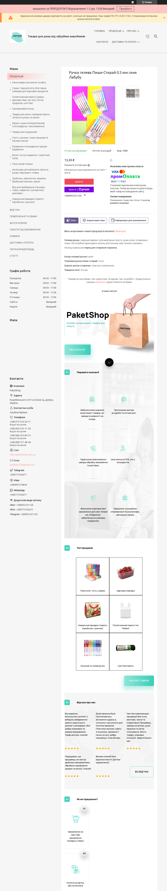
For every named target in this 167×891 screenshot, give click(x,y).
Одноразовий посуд (23, 108)
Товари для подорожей (24, 131)
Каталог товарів (140, 583)
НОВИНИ (15, 236)
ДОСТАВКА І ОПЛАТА (22, 242)
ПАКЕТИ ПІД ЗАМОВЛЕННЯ (25, 229)
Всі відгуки (142, 673)
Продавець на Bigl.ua (83, 885)
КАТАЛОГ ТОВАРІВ (22, 845)
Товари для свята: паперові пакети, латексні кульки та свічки (31, 116)
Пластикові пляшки (22, 163)
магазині (100, 282)
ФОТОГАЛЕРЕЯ (18, 223)
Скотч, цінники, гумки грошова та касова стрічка (30, 139)
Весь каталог (76, 349)
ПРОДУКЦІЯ (115, 30)
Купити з (79, 189)
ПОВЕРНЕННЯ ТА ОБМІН (23, 216)
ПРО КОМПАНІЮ (21, 849)
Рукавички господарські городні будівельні (29, 148)
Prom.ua (99, 882)
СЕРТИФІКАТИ (97, 852)
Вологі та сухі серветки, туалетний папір (31, 156)
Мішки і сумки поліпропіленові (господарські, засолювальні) (28, 125)
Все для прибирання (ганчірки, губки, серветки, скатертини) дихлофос (29, 190)
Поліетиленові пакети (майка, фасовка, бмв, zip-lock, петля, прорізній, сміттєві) (28, 100)
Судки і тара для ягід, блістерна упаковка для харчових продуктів (30, 90)
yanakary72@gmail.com (22, 464)
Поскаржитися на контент (75, 888)
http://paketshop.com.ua (23, 454)
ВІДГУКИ (15, 210)
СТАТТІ (14, 255)
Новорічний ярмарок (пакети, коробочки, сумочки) (28, 200)
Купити (79, 181)
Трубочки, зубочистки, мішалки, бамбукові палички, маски (29, 180)
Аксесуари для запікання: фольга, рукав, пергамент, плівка (30, 171)
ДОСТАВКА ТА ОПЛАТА (124, 41)
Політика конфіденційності (102, 888)
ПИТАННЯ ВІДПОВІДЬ (22, 249)
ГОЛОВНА (99, 30)
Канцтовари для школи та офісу (29, 82)
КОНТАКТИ (102, 41)
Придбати (125, 8)
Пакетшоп (120, 231)
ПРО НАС (132, 30)
